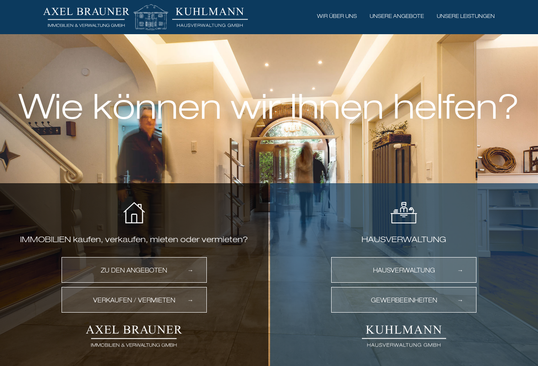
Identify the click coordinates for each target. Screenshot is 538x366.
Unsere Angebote (397, 16)
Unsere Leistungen (466, 16)
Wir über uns (337, 16)
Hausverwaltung (404, 271)
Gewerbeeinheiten (404, 301)
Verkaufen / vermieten (134, 301)
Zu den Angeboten (134, 271)
